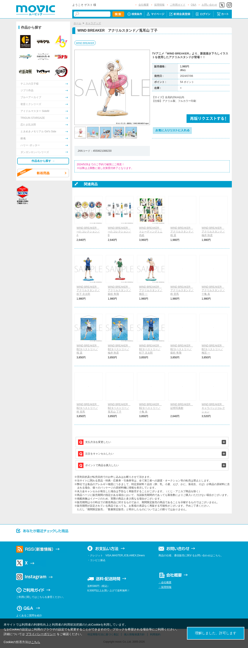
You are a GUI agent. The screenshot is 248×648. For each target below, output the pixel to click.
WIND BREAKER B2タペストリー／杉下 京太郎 (150, 349)
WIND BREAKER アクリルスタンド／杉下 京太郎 (88, 290)
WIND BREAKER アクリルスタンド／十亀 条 (213, 290)
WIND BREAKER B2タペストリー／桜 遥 (88, 349)
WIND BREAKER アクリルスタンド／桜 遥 (182, 231)
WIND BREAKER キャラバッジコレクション (213, 408)
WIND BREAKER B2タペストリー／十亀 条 (150, 408)
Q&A (193, 4)
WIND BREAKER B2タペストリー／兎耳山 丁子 (119, 408)
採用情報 (159, 4)
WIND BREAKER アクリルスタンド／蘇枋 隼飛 (119, 290)
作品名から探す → (43, 160)
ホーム (77, 23)
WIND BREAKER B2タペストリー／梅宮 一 (213, 349)
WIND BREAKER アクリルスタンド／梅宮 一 (150, 290)
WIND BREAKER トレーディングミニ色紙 (150, 231)
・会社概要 (165, 582)
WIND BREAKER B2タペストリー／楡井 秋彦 (119, 349)
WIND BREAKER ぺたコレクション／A (88, 231)
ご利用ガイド (177, 4)
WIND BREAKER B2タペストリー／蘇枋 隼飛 (181, 349)
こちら (35, 642)
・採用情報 (165, 587)
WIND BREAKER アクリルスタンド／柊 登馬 (182, 290)
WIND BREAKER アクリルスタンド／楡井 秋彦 (213, 231)
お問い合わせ (209, 4)
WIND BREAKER (85, 43)
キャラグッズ (93, 23)
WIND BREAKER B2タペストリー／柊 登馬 (88, 408)
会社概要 (143, 4)
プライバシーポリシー (41, 634)
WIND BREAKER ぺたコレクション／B (119, 231)
